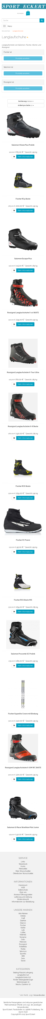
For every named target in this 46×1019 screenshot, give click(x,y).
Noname (23, 937)
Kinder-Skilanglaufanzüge (23, 980)
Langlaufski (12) (23, 975)
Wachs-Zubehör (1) (23, 984)
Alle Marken (23, 913)
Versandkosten (39, 995)
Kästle (23, 928)
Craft (23, 918)
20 (26, 105)
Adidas (23, 916)
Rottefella (23, 947)
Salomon (7, 67)
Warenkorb (23, 864)
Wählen (25, 101)
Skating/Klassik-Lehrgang (23, 973)
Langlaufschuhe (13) (23, 977)
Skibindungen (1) (23, 982)
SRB (23, 956)
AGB (23, 887)
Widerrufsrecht (23, 899)
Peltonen (23, 942)
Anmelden (20, 13)
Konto (23, 866)
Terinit (23, 961)
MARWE (23, 935)
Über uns (23, 892)
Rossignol (7, 82)
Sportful (23, 954)
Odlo (23, 939)
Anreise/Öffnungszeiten (23, 895)
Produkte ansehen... (23, 58)
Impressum (23, 885)
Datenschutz (23, 890)
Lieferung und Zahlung (23, 897)
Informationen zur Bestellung (23, 902)
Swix (23, 958)
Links (23, 862)
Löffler (23, 932)
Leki (23, 930)
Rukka (23, 949)
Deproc (23, 923)
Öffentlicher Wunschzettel (23, 873)
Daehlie (23, 921)
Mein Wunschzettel (23, 871)
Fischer (6, 52)
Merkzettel (23, 869)
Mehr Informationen (25, 157)
